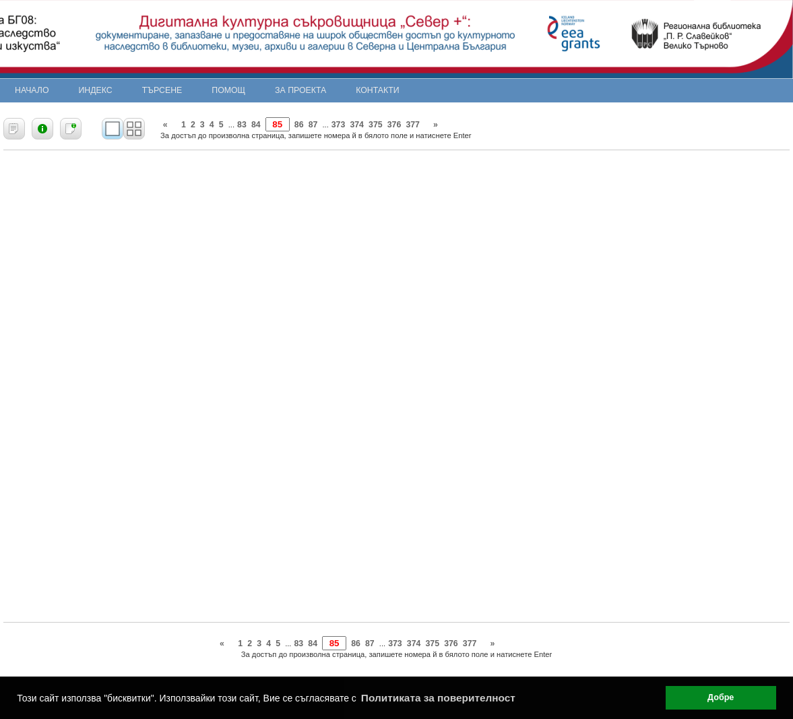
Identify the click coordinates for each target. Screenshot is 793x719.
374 (357, 124)
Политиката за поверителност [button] (438, 698)
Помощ (228, 90)
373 (338, 124)
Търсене (162, 90)
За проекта (300, 90)
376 (394, 124)
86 (299, 124)
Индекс (96, 90)
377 (413, 124)
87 (313, 124)
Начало (32, 90)
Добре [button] (720, 697)
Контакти (377, 90)
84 (256, 124)
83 (242, 124)
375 (376, 124)
